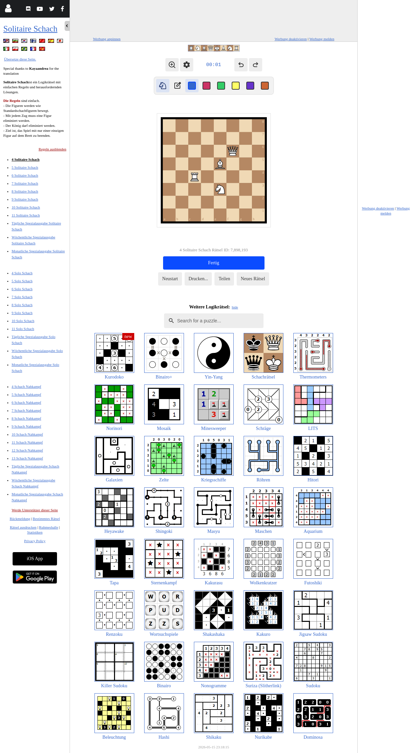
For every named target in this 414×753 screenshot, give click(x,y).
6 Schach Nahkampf (26, 402)
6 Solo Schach (22, 289)
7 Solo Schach (22, 297)
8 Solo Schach (22, 305)
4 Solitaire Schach (25, 159)
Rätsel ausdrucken (23, 527)
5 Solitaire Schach (25, 167)
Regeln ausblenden (52, 149)
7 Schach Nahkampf (26, 410)
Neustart (170, 278)
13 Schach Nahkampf (27, 458)
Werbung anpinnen (107, 39)
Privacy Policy (34, 541)
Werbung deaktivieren (290, 39)
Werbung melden (321, 39)
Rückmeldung (20, 519)
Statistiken (34, 532)
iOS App (35, 558)
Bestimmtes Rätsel (46, 519)
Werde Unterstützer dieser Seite (35, 510)
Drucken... (198, 278)
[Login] (8, 10)
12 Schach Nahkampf (27, 450)
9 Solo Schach (22, 313)
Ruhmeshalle (48, 527)
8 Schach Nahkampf (26, 418)
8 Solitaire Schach (25, 191)
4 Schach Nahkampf (26, 386)
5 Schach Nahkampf (26, 394)
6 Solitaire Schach (25, 175)
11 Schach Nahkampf (27, 442)
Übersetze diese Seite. (20, 59)
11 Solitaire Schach (26, 215)
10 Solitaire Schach (26, 207)
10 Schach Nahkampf (27, 434)
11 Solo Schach (23, 329)
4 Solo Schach (22, 273)
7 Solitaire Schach (25, 183)
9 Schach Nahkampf (26, 426)
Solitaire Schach (30, 28)
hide (235, 307)
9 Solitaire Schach (25, 199)
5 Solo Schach (22, 281)
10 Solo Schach (23, 321)
